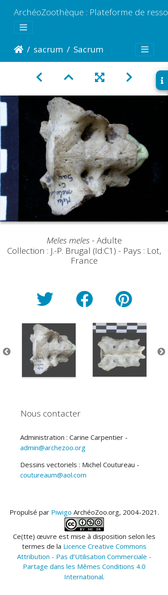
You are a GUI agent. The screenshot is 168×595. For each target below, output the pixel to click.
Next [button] (161, 351)
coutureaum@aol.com (53, 474)
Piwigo (61, 512)
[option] (48, 350)
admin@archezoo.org (53, 447)
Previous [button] (6, 351)
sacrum (48, 49)
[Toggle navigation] (23, 27)
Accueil (18, 49)
